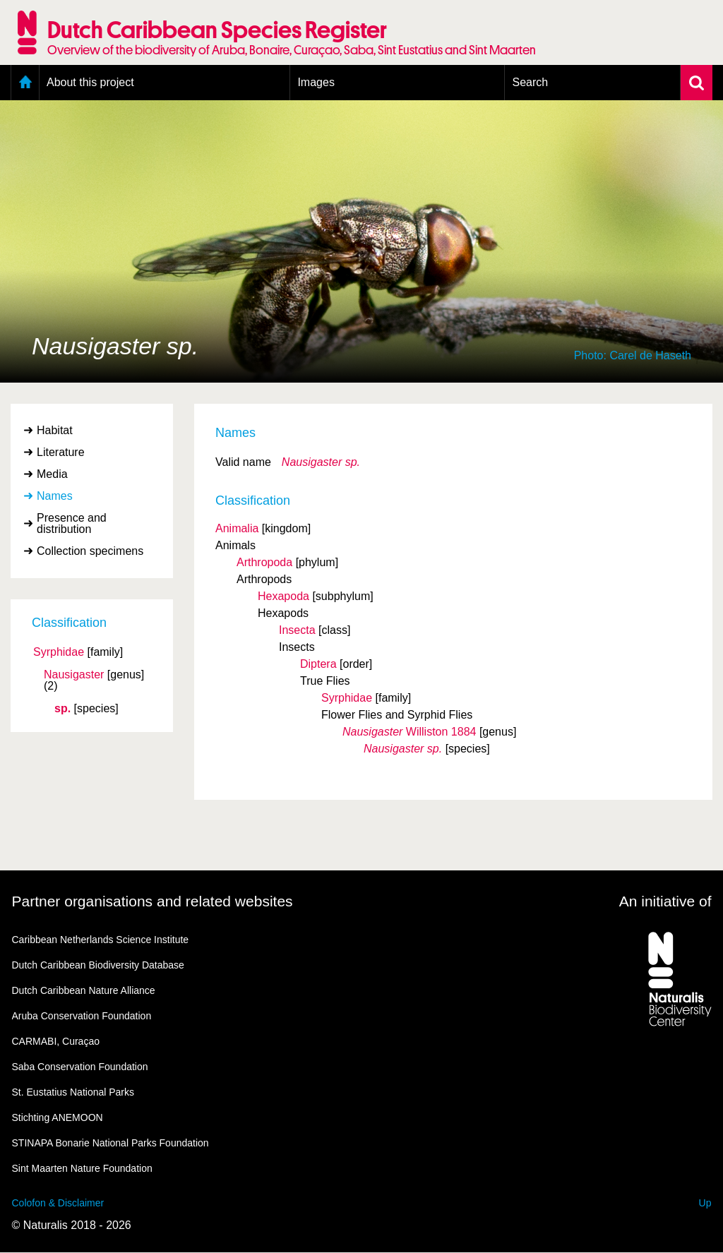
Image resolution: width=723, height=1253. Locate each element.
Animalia (236, 528)
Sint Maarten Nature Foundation (82, 1168)
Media (52, 474)
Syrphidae (58, 652)
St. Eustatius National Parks (73, 1092)
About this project (90, 82)
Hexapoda (283, 596)
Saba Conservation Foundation (80, 1066)
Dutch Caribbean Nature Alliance (83, 990)
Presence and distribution (72, 523)
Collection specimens (90, 551)
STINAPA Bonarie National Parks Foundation (110, 1143)
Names (55, 496)
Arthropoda (264, 562)
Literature (61, 452)
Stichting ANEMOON (57, 1117)
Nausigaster (74, 675)
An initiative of (665, 901)
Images (315, 82)
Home (25, 82)
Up (705, 1203)
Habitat (55, 430)
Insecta (297, 630)
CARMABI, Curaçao (56, 1041)
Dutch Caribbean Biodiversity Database (98, 965)
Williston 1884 (409, 732)
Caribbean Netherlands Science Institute (100, 939)
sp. (62, 708)
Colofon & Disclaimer (58, 1203)
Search (530, 82)
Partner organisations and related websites (152, 901)
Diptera (318, 664)
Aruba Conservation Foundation (82, 1015)
